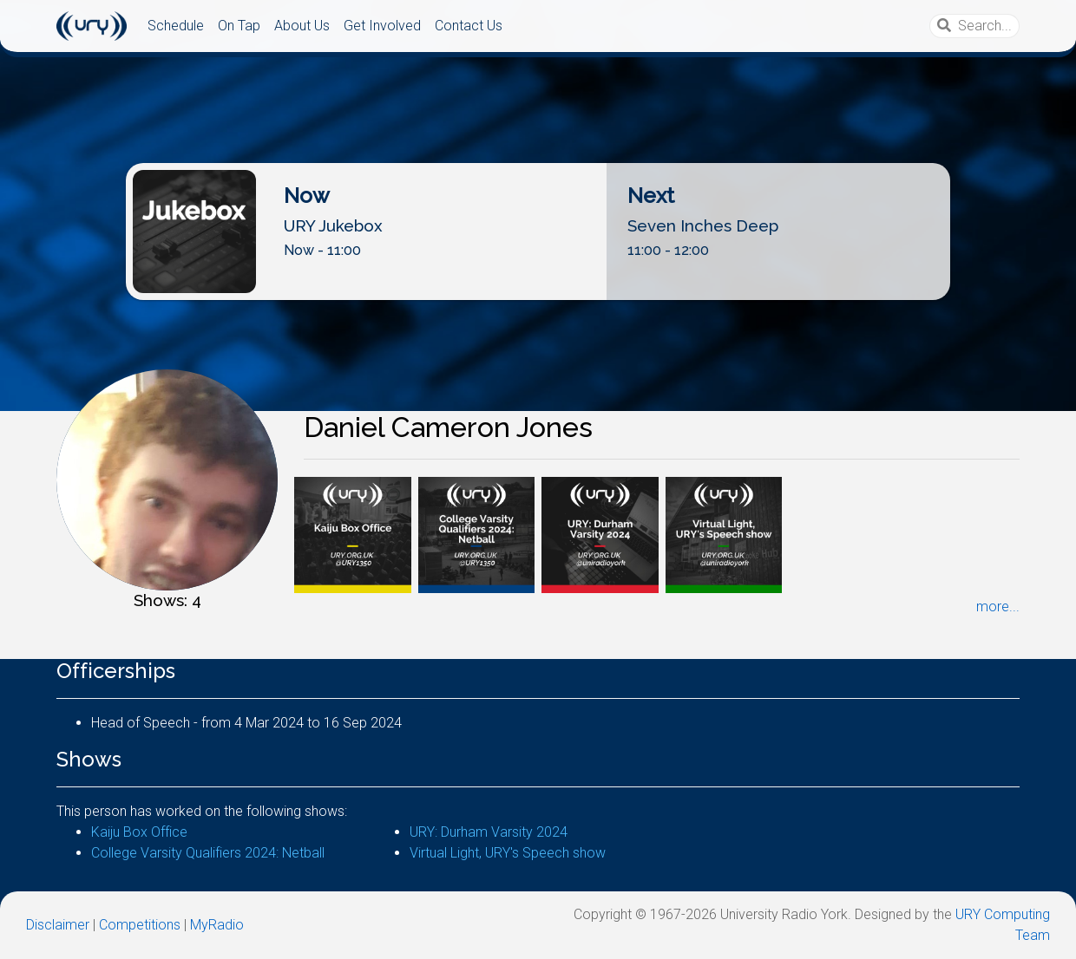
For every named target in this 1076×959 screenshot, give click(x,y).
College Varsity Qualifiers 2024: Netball (208, 853)
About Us (302, 25)
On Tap (239, 25)
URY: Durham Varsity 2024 (489, 832)
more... (998, 606)
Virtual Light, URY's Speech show (508, 853)
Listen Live (539, 285)
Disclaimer (57, 925)
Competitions (139, 925)
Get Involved (382, 25)
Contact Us (468, 25)
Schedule (176, 25)
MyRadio (217, 925)
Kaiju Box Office (139, 832)
